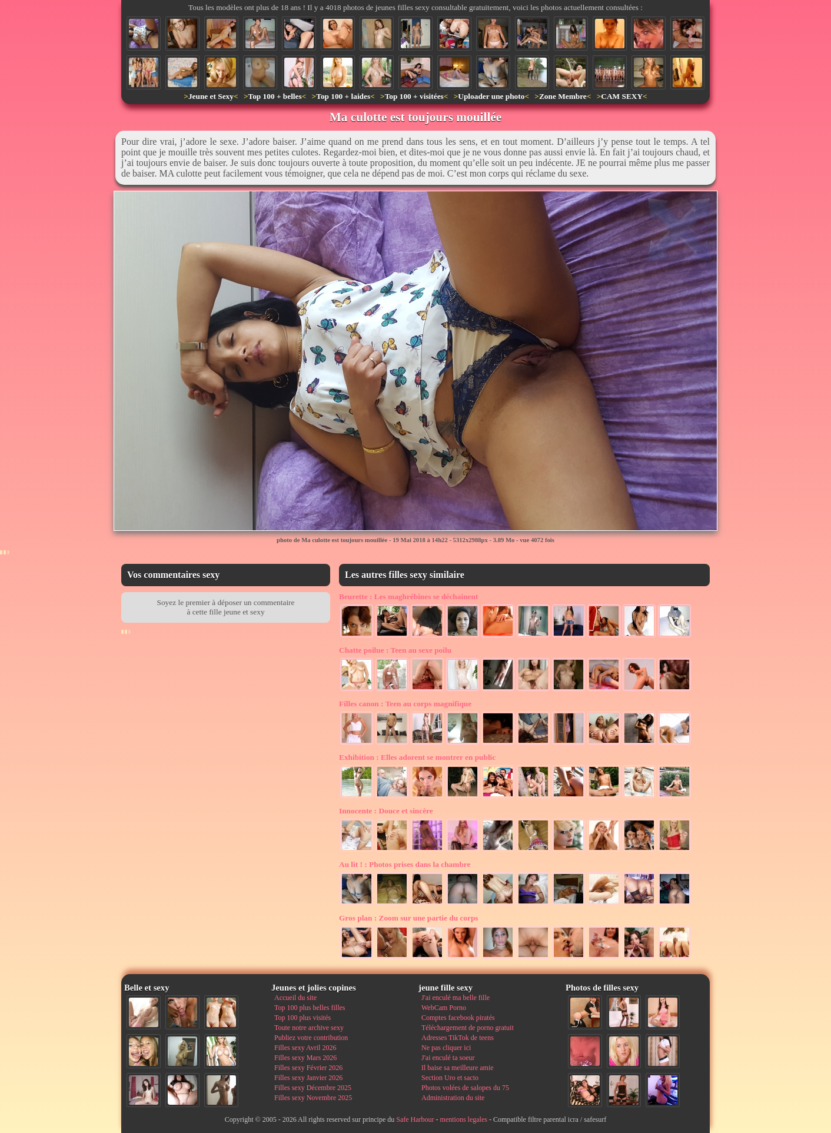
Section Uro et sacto (449, 1078)
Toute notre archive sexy (309, 1028)
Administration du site (452, 1098)
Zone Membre (563, 96)
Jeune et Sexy (211, 96)
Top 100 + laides (343, 96)
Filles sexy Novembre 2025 (313, 1098)
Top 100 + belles (274, 96)
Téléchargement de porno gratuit (467, 1028)
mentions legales (463, 1119)
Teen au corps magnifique (405, 703)
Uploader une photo (491, 96)
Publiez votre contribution (311, 1038)
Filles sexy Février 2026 (308, 1068)
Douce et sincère (386, 810)
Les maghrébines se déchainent (408, 596)
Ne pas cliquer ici (446, 1048)
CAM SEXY (622, 96)
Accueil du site (295, 998)
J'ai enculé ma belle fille (455, 998)
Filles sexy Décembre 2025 (312, 1088)
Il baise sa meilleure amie (457, 1068)
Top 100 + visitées (414, 96)
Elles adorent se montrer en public (417, 757)
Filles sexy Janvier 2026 (308, 1078)
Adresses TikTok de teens (457, 1038)
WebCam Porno (443, 1008)
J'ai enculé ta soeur (447, 1058)
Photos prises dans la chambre (404, 864)
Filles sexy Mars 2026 (305, 1058)
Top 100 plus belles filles (309, 1008)
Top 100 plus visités (302, 1018)
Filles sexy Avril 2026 (305, 1048)
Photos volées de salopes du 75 (465, 1088)
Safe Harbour (415, 1119)
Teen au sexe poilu (395, 650)
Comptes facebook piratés (458, 1018)
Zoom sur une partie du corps (408, 917)
